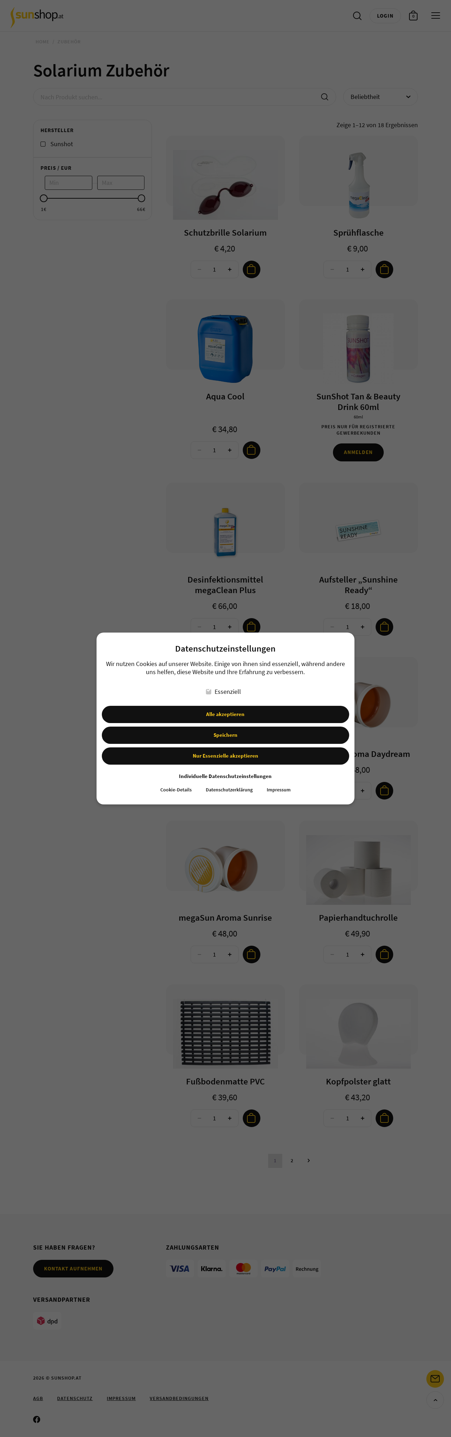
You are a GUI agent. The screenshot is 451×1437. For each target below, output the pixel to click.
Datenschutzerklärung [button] (229, 784)
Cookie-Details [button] (176, 784)
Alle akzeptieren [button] (225, 708)
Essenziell (223, 686)
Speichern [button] (225, 729)
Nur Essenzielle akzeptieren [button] (225, 749)
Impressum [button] (279, 784)
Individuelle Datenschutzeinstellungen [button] (225, 770)
